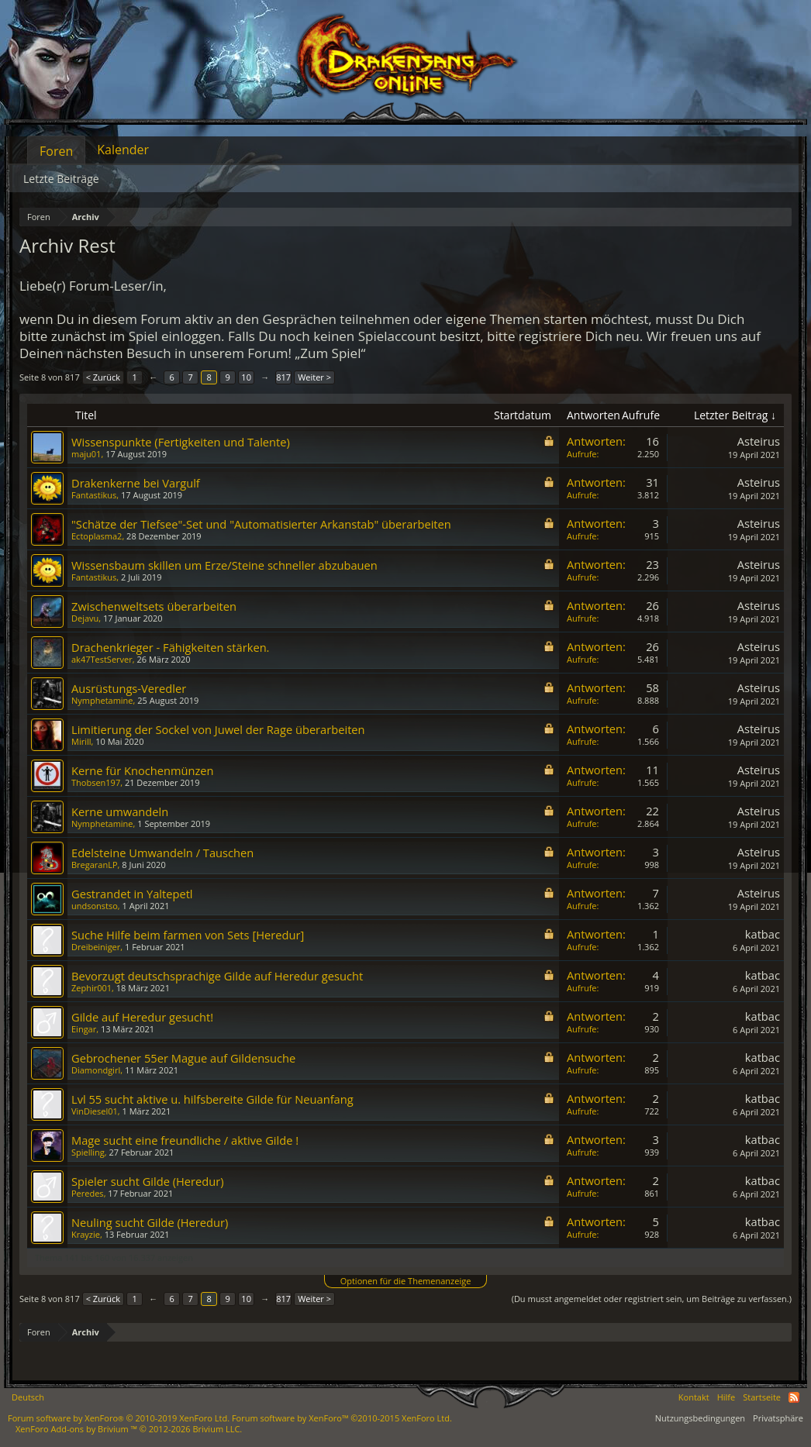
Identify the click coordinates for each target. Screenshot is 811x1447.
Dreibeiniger (95, 947)
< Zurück (103, 377)
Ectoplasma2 (96, 536)
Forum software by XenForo (118, 1418)
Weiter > (314, 377)
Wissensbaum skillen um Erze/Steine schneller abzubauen (224, 565)
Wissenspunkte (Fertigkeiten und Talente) (180, 442)
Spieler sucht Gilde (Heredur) (147, 1181)
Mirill (81, 741)
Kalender (123, 149)
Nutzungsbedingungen (700, 1418)
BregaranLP (94, 864)
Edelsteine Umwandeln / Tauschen (162, 852)
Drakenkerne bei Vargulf (135, 483)
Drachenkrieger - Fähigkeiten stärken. (170, 647)
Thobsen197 (95, 782)
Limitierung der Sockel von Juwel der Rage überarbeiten (218, 729)
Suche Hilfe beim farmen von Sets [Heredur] (187, 934)
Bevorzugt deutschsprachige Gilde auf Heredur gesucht (217, 976)
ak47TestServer (102, 659)
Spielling (88, 1152)
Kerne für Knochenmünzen (142, 770)
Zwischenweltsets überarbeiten (153, 606)
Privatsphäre (778, 1418)
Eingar (83, 1029)
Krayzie (85, 1234)
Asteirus (758, 441)
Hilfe (726, 1397)
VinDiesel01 (94, 1111)
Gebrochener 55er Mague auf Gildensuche (183, 1058)
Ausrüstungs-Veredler (128, 688)
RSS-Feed (794, 1397)
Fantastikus (93, 495)
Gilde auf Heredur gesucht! (142, 1017)
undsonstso (94, 905)
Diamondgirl (95, 1070)
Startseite (762, 1397)
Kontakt (693, 1397)
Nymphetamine (102, 700)
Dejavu (84, 618)
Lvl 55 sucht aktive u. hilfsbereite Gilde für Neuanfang (212, 1099)
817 (283, 377)
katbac (762, 934)
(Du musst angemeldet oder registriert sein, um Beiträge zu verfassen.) (652, 1298)
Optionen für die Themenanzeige (405, 1281)
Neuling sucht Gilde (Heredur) (149, 1222)
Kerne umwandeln (119, 811)
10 (246, 377)
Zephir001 (91, 988)
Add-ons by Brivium (129, 1429)
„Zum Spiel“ (330, 353)
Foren (56, 151)
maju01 (86, 454)
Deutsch (28, 1397)
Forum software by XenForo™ (342, 1418)
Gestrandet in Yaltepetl (132, 893)
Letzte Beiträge (61, 178)
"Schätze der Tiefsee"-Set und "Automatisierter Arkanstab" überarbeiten (261, 524)
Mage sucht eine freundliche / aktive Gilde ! (185, 1140)
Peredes (87, 1193)
